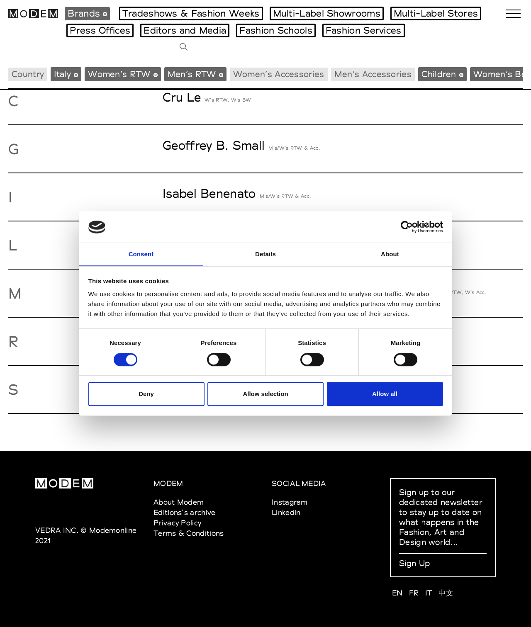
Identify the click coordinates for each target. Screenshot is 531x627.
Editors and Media (185, 30)
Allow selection (265, 394)
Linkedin (286, 512)
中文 (446, 592)
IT (428, 592)
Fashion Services (364, 30)
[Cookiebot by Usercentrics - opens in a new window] (406, 227)
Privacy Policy (177, 522)
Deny (146, 394)
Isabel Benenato (209, 193)
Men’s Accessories (373, 74)
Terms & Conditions (188, 533)
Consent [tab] (141, 254)
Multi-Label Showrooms (326, 13)
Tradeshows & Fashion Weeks (191, 13)
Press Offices (100, 30)
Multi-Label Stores (436, 13)
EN (397, 592)
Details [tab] (265, 254)
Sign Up (414, 563)
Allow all (384, 394)
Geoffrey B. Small (214, 145)
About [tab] (390, 254)
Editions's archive (184, 512)
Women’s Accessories (278, 74)
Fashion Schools (275, 30)
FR (414, 592)
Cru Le (182, 97)
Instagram (290, 502)
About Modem (178, 502)
